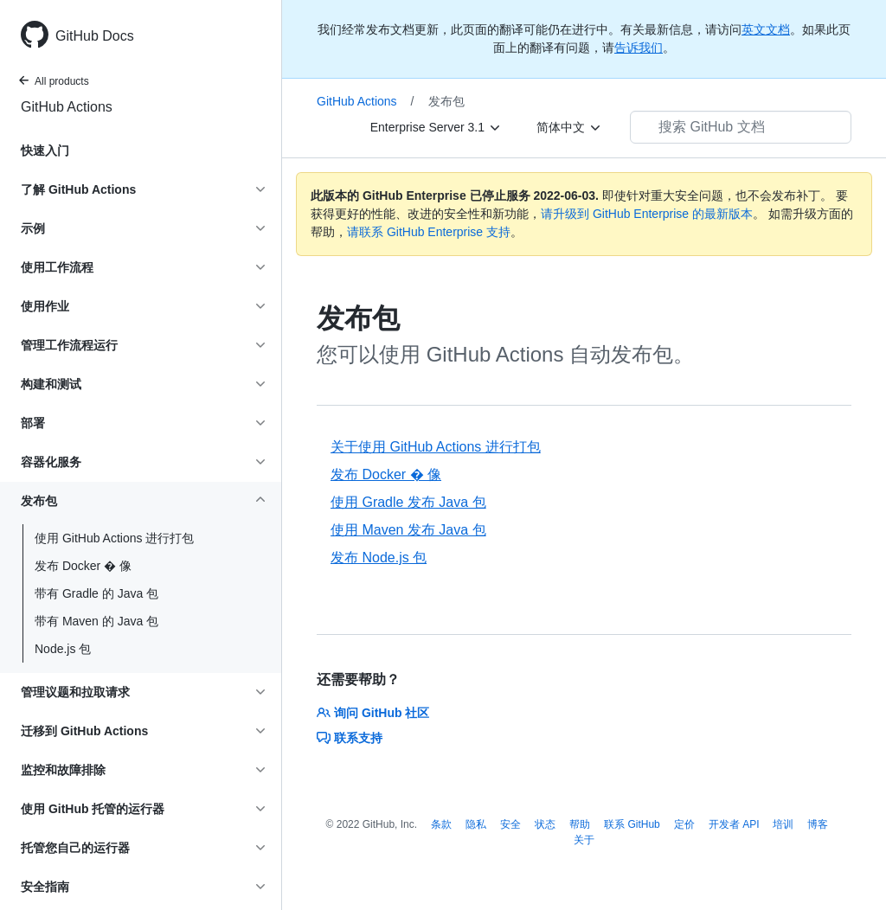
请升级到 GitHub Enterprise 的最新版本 (647, 214)
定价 (684, 824)
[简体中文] (569, 127)
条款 (441, 824)
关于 (584, 840)
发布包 (446, 101)
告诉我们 (638, 47)
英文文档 (766, 29)
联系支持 (349, 738)
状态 (545, 824)
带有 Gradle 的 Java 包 (96, 593)
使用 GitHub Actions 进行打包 (114, 538)
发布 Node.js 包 (379, 557)
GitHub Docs (94, 36)
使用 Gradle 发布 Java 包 (408, 502)
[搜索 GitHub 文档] (740, 127)
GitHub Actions (66, 106)
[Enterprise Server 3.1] (436, 127)
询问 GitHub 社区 (373, 713)
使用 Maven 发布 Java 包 (408, 529)
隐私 (475, 824)
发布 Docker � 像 (83, 566)
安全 (510, 824)
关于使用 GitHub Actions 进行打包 (436, 446)
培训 (783, 824)
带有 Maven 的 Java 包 (96, 621)
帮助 (579, 824)
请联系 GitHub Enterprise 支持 (428, 232)
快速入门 (45, 150)
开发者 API (734, 824)
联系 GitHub (632, 824)
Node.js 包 (63, 649)
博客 (817, 824)
